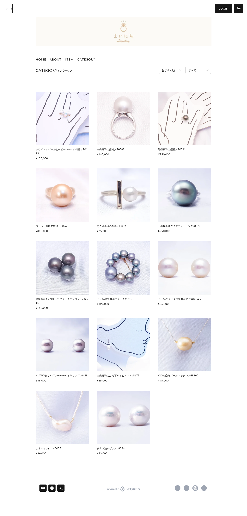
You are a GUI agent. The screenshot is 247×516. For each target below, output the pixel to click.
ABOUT (56, 59)
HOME (41, 59)
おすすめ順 (168, 70)
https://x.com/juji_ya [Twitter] (186, 488)
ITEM (69, 59)
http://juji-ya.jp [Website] (204, 488)
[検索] (8, 8)
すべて (192, 70)
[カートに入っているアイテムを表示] (238, 8)
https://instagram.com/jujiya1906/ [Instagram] (195, 488)
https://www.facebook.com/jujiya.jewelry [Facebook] (177, 488)
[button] (223, 8)
